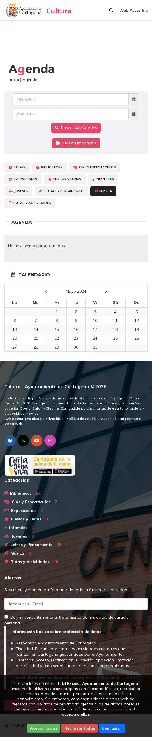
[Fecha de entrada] (71, 99)
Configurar (112, 728)
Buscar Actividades (76, 127)
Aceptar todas (43, 728)
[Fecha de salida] (71, 114)
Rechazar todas (80, 728)
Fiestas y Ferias (64, 179)
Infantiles (103, 179)
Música (103, 191)
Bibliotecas (49, 167)
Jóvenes (18, 191)
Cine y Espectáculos (94, 167)
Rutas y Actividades (30, 203)
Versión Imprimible (76, 143)
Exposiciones (23, 179)
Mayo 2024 (76, 291)
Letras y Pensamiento (61, 191)
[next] (106, 291)
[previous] (47, 291)
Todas (17, 167)
